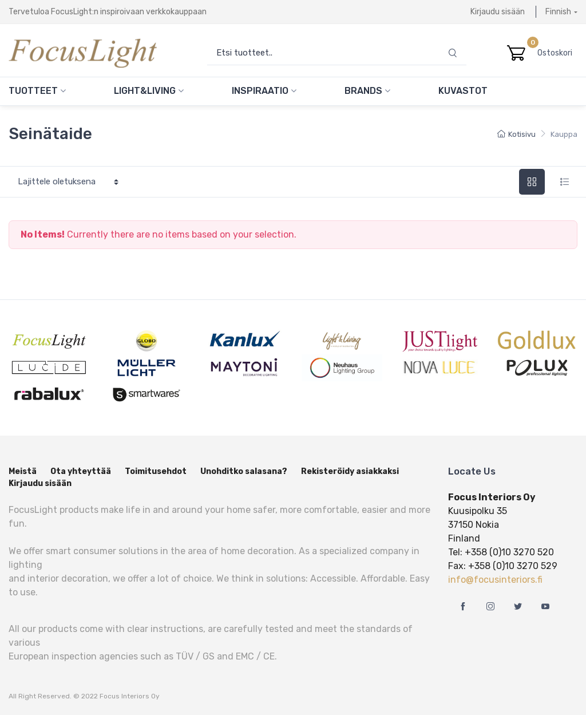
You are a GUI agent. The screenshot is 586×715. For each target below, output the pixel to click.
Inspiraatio (264, 90)
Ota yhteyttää (80, 471)
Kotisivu (516, 134)
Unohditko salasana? (243, 471)
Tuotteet (37, 90)
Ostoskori (557, 53)
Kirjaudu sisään (497, 12)
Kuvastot (463, 90)
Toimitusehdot (156, 471)
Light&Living (149, 90)
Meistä (23, 471)
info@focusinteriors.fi (495, 579)
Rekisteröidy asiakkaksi (350, 471)
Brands (367, 90)
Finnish (558, 12)
